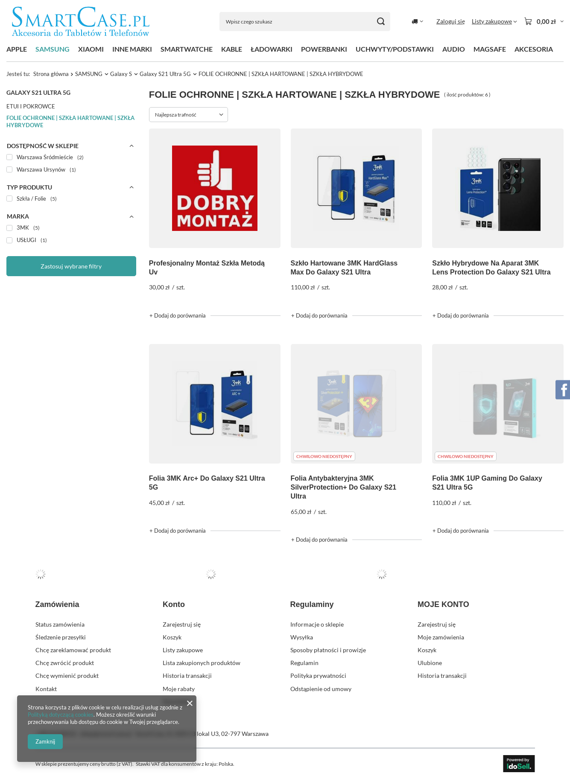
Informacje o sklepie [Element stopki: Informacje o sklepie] (317, 624)
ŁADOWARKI (271, 49)
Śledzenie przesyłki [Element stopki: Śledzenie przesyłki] (60, 637)
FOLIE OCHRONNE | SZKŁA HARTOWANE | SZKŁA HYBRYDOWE (70, 121)
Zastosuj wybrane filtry (71, 266)
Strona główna (51, 73)
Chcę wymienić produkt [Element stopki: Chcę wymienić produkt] (67, 675)
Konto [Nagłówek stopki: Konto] (174, 604)
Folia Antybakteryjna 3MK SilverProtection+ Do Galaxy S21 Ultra (344, 487)
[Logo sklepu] (80, 21)
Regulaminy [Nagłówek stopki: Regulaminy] (312, 604)
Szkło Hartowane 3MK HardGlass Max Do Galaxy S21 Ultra (344, 268)
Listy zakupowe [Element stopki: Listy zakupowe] (183, 650)
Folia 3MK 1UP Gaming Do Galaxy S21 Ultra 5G (487, 483)
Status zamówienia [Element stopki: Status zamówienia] (60, 624)
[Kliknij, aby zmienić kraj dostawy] (417, 21)
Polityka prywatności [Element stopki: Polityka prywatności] (318, 675)
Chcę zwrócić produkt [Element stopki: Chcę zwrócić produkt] (64, 662)
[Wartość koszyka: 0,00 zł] (544, 21)
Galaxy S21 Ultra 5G (165, 73)
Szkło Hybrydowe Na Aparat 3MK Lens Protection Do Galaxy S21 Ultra (491, 268)
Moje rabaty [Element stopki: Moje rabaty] (179, 688)
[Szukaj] (380, 21)
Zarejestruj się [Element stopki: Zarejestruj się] (182, 624)
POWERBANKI (324, 49)
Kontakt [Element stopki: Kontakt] (46, 688)
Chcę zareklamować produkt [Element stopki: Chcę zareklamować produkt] (73, 650)
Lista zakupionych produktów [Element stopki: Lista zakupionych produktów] (201, 662)
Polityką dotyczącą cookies (61, 714)
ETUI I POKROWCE (30, 106)
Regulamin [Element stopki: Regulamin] (304, 662)
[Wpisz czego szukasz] (304, 21)
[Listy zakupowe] (494, 21)
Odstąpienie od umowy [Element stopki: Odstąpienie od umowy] (320, 688)
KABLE (231, 49)
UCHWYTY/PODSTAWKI (395, 49)
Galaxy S (121, 73)
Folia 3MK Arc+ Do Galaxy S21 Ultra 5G (207, 483)
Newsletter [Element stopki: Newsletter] (177, 701)
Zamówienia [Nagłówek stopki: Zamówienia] (57, 604)
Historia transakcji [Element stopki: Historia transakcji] (187, 675)
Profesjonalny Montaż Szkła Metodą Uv (207, 268)
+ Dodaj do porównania (177, 315)
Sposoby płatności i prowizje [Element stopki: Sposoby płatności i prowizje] (328, 650)
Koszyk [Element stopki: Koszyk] (172, 637)
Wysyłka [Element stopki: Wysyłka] (301, 637)
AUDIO (453, 49)
